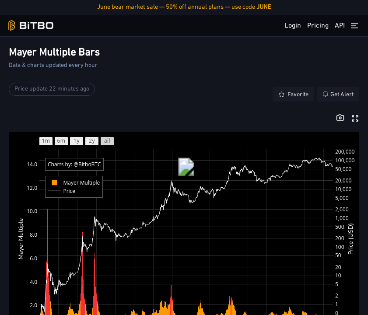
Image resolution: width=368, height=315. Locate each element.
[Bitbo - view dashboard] (30, 25)
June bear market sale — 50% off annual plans (184, 7)
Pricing (318, 25)
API (340, 25)
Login (292, 25)
